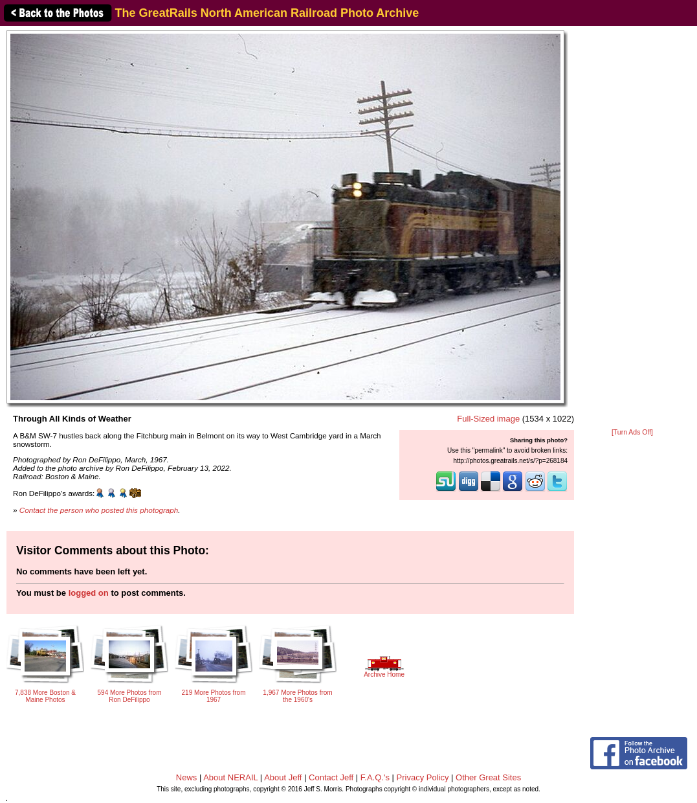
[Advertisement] (632, 228)
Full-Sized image (488, 419)
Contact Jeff (331, 777)
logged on (89, 593)
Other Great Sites (488, 777)
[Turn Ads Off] (632, 432)
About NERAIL (230, 777)
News (186, 777)
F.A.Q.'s (375, 777)
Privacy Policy (423, 777)
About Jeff (283, 777)
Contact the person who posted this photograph (99, 510)
